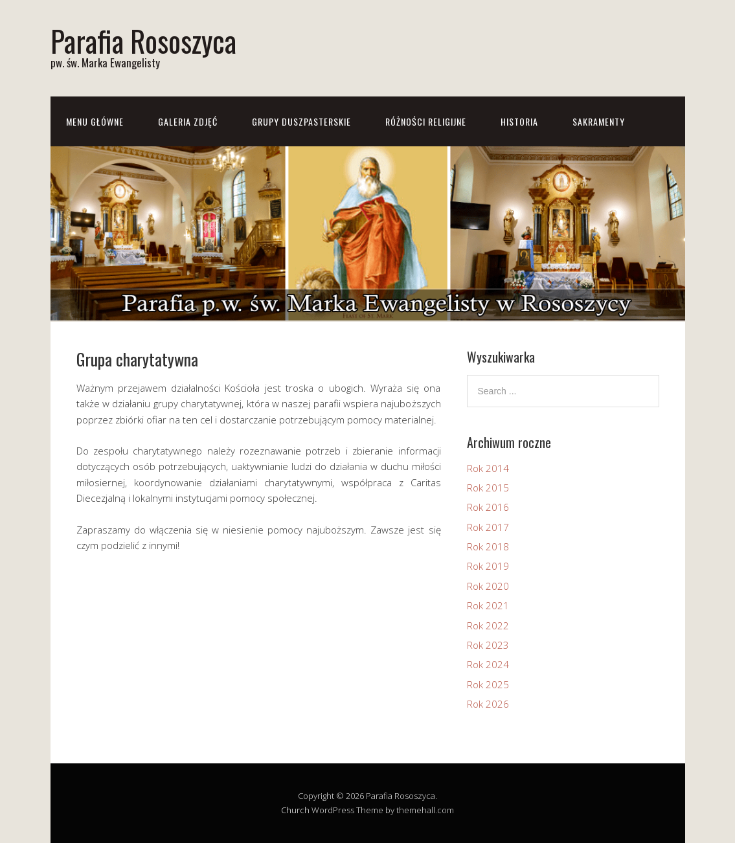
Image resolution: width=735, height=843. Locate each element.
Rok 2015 (488, 487)
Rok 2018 (488, 546)
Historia (519, 121)
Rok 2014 (488, 468)
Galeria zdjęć (188, 121)
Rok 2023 (488, 644)
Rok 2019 (488, 565)
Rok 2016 (488, 506)
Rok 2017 (488, 527)
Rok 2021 (488, 605)
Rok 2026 (488, 703)
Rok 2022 (488, 625)
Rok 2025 (488, 684)
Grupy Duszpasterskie (301, 121)
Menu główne (95, 121)
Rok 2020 (488, 585)
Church (295, 810)
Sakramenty (598, 121)
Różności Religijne (425, 121)
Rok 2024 (488, 664)
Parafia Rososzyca (143, 40)
